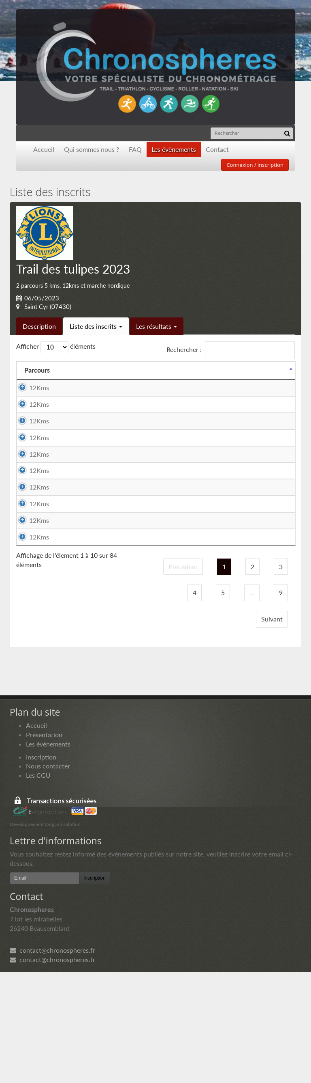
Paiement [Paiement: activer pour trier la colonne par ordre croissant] (242, 370)
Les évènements (173, 149)
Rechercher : (230, 350)
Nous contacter (48, 877)
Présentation (44, 846)
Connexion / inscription (254, 164)
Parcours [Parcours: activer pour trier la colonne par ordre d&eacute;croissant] (37, 370)
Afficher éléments (56, 347)
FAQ (135, 149)
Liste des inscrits (96, 326)
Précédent (183, 678)
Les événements (48, 855)
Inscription (41, 868)
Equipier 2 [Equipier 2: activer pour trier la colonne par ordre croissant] (197, 370)
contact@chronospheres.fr (52, 1062)
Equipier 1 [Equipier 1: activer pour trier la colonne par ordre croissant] (115, 370)
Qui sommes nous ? (91, 149)
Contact (217, 149)
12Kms (39, 387)
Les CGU (38, 886)
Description (39, 326)
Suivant (272, 730)
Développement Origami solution (45, 935)
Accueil (43, 149)
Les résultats (156, 326)
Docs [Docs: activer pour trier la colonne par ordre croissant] (280, 370)
